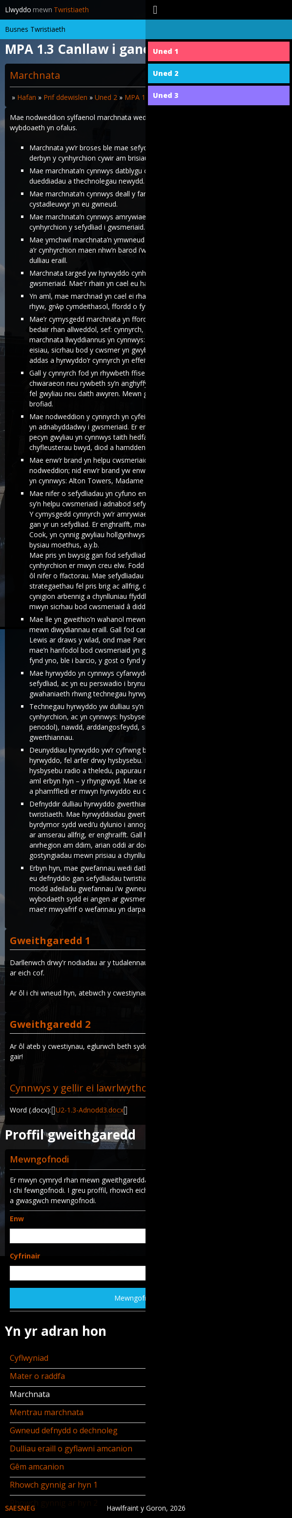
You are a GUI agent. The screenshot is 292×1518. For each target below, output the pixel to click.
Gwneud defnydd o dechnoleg (64, 1430)
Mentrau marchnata (46, 1412)
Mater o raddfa (37, 1376)
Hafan (26, 97)
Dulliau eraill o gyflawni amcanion (71, 1448)
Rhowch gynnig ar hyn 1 (54, 1484)
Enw (17, 1218)
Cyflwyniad (29, 1357)
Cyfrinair (25, 1255)
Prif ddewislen (65, 97)
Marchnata (30, 1394)
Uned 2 (106, 97)
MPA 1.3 (138, 97)
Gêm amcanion (37, 1466)
